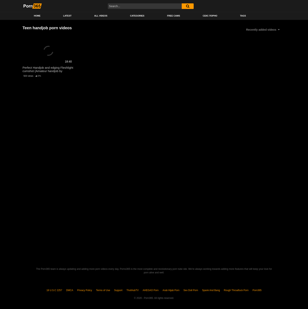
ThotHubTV (133, 290)
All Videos (100, 16)
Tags (243, 16)
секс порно (210, 16)
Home (37, 16)
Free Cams (173, 16)
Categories (137, 16)
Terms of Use (103, 290)
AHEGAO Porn (151, 290)
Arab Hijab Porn (171, 290)
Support (118, 290)
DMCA (69, 290)
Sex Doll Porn (190, 290)
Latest (67, 16)
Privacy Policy (84, 290)
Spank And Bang (211, 290)
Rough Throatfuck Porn (236, 290)
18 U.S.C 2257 (54, 290)
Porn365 (256, 290)
